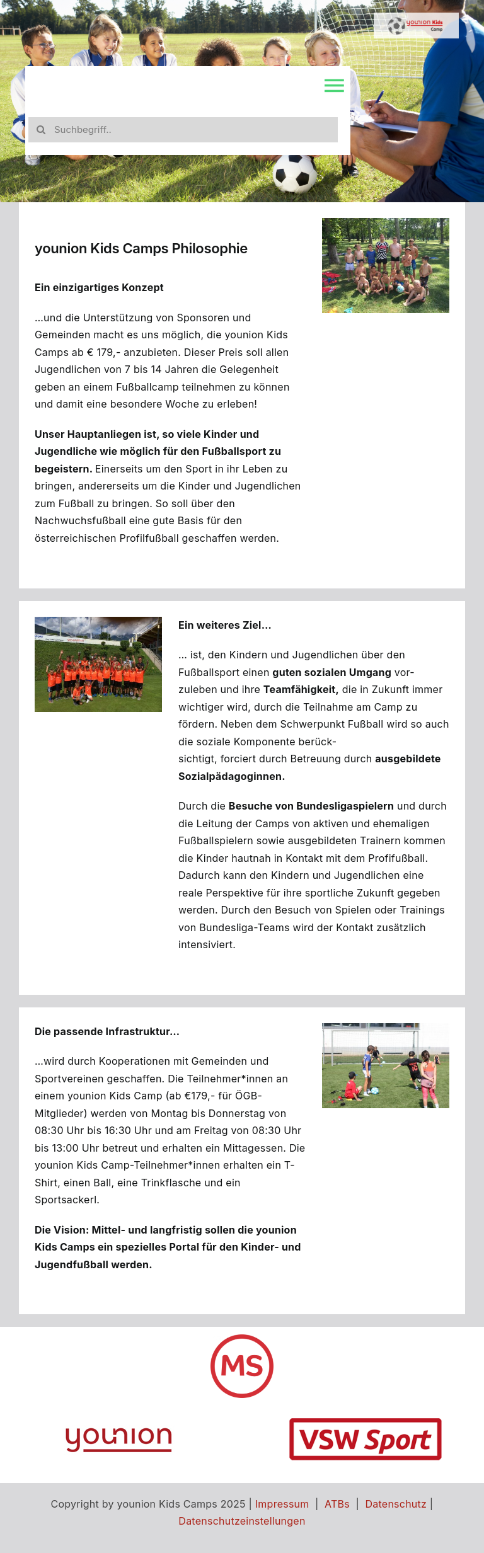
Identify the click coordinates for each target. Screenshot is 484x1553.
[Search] (41, 129)
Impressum (282, 1504)
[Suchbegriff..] (183, 129)
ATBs (337, 1504)
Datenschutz (396, 1504)
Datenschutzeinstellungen (241, 1521)
